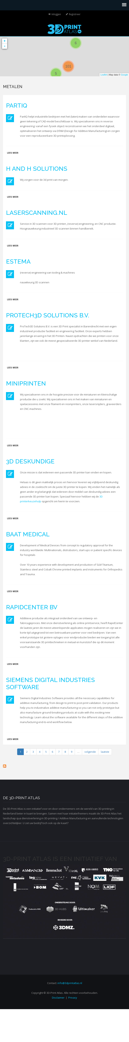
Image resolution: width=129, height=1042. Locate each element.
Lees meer (12, 152)
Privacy (72, 997)
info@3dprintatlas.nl (70, 983)
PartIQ (16, 105)
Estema (18, 261)
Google (124, 75)
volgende (90, 752)
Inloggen (56, 14)
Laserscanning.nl (36, 212)
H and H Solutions (36, 168)
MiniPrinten (26, 383)
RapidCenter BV (31, 607)
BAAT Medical (28, 534)
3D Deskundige (30, 461)
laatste (105, 752)
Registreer (74, 14)
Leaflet (103, 75)
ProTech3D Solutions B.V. (47, 315)
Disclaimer (58, 997)
